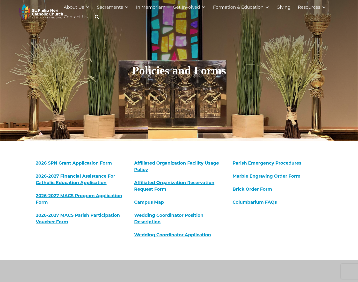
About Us (77, 7)
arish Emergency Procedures (268, 163)
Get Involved (189, 7)
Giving (284, 7)
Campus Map (149, 202)
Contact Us (76, 17)
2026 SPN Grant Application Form (74, 163)
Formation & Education (241, 7)
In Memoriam (151, 7)
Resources (312, 7)
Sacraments (113, 7)
